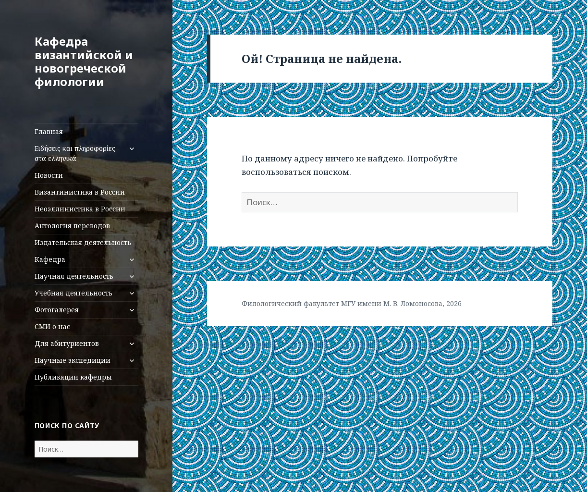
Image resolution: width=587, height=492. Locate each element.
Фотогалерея (57, 309)
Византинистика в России (80, 192)
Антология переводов (72, 225)
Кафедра (50, 259)
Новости (49, 175)
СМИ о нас (52, 326)
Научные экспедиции (72, 360)
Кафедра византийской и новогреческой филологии (84, 61)
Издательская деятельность (83, 242)
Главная (49, 131)
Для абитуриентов (67, 343)
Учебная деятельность (73, 292)
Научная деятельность (74, 276)
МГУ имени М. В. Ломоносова (391, 303)
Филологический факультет (290, 303)
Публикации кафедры (73, 376)
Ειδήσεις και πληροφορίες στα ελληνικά (75, 153)
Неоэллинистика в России (80, 208)
